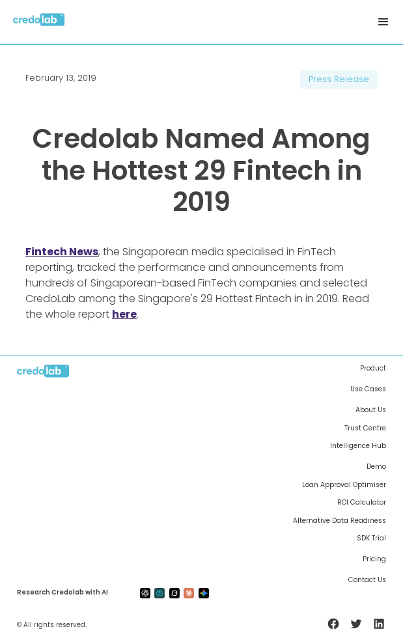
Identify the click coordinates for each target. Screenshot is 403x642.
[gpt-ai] (145, 592)
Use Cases (368, 389)
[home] (39, 22)
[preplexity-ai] (159, 592)
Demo (376, 467)
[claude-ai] (189, 592)
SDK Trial (371, 538)
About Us (370, 410)
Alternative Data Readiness (339, 521)
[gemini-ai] (204, 592)
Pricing (374, 559)
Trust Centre (365, 428)
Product (373, 368)
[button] (383, 22)
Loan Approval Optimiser (344, 485)
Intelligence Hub (358, 446)
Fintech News (61, 251)
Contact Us (367, 580)
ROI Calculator (361, 503)
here (124, 314)
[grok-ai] (174, 592)
